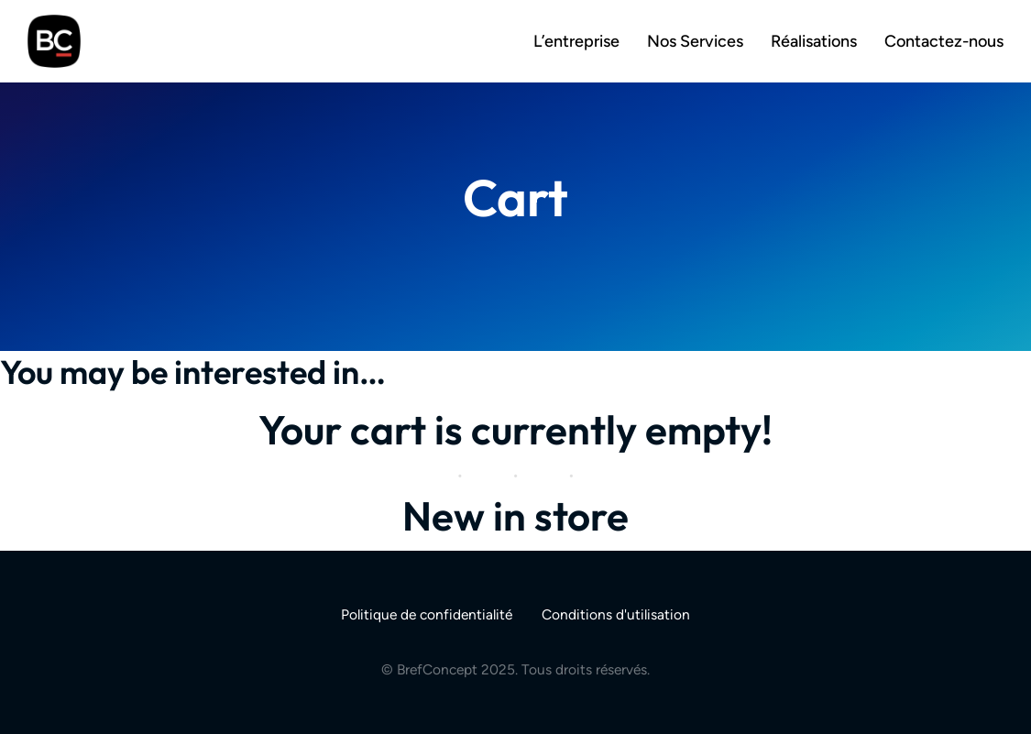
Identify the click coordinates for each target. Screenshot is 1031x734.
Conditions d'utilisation (616, 614)
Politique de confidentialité (426, 614)
